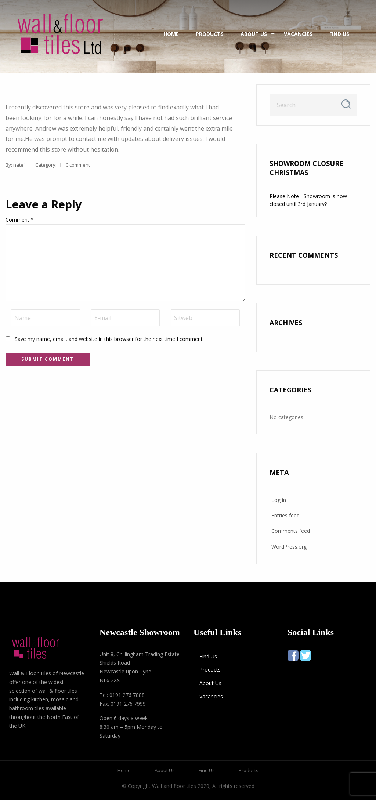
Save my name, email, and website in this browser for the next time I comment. (109, 338)
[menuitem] (60, 34)
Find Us (339, 33)
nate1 (19, 164)
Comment (20, 219)
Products (210, 33)
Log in (278, 500)
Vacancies (298, 33)
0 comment (78, 164)
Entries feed (285, 515)
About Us (254, 33)
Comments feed (290, 530)
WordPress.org (289, 546)
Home (171, 33)
